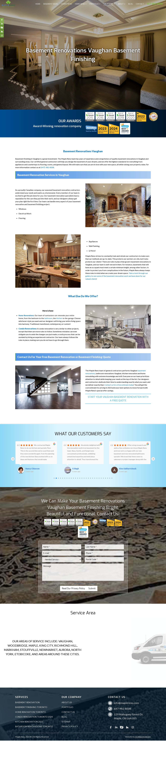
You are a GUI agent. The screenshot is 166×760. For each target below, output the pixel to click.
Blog (64, 717)
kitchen (59, 318)
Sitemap (66, 721)
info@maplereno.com (126, 702)
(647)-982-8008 (47, 167)
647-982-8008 (122, 708)
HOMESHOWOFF (143, 737)
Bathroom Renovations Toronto (34, 726)
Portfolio (67, 707)
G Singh (75, 468)
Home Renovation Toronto (30, 712)
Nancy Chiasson (32, 468)
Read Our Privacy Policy (73, 588)
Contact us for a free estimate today (119, 385)
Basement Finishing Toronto (31, 707)
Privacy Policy (79, 583)
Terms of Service (91, 583)
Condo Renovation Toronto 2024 (34, 717)
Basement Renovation (27, 702)
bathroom (48, 318)
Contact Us (68, 712)
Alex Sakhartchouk (127, 468)
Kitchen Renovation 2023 (29, 721)
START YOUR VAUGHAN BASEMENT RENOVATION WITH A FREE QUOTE (118, 398)
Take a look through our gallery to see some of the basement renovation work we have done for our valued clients (116, 276)
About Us (67, 702)
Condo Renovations (27, 328)
